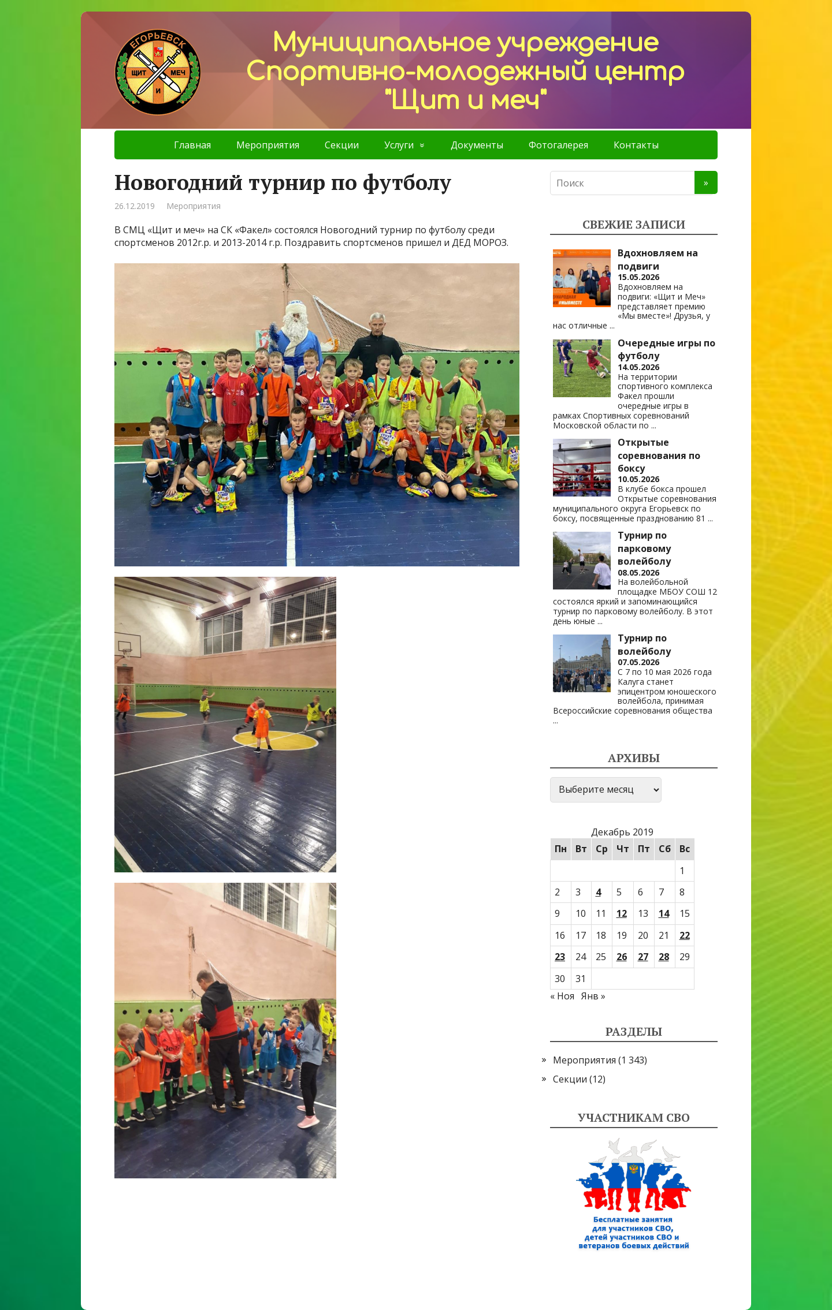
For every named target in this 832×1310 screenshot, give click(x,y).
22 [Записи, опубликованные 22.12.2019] (684, 935)
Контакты (636, 145)
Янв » (593, 996)
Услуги (399, 145)
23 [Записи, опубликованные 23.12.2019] (560, 956)
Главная (192, 145)
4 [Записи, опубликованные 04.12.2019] (598, 892)
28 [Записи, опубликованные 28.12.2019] (664, 956)
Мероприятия (267, 145)
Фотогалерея (558, 145)
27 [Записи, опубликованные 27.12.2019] (643, 956)
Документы (477, 145)
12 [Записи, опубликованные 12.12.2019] (621, 913)
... (612, 325)
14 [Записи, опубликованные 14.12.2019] (664, 913)
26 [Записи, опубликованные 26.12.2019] (621, 956)
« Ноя (562, 996)
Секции (342, 145)
